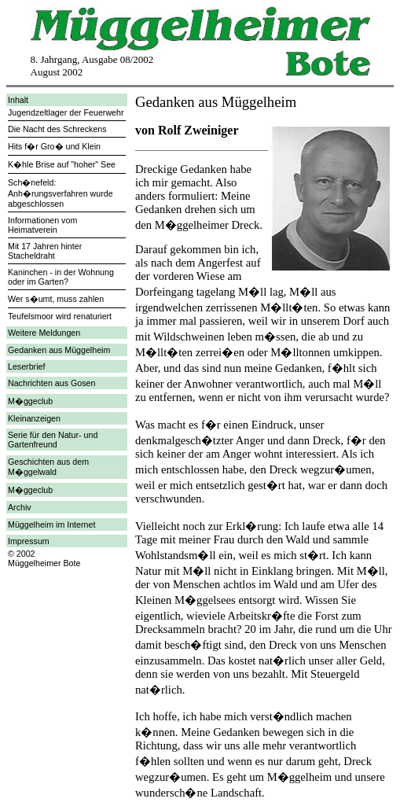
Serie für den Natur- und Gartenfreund (52, 439)
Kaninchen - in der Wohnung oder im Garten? (61, 276)
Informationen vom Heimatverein (42, 224)
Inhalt (18, 100)
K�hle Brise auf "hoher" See (62, 164)
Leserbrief (26, 366)
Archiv (19, 507)
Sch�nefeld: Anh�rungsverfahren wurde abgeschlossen (60, 193)
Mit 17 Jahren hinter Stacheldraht (45, 250)
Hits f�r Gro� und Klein (54, 146)
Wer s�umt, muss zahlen (56, 299)
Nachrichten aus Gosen (51, 383)
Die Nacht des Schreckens (57, 129)
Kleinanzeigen (34, 418)
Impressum (29, 541)
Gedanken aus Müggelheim (59, 350)
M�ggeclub (30, 401)
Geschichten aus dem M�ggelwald (48, 467)
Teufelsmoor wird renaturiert (60, 316)
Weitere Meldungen (44, 332)
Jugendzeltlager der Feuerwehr (66, 112)
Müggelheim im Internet (51, 524)
